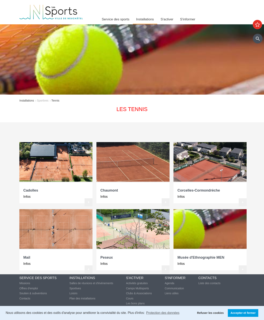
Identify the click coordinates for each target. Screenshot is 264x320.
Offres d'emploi (28, 288)
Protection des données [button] (162, 312)
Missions (24, 283)
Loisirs (73, 293)
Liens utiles (171, 293)
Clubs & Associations (139, 293)
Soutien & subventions (33, 293)
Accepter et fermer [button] (243, 312)
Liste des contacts (209, 283)
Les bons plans (135, 303)
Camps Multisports (137, 288)
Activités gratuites (137, 283)
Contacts (24, 298)
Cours (129, 298)
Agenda (169, 283)
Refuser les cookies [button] (210, 312)
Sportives (42, 100)
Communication (174, 288)
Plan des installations (82, 298)
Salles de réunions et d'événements (91, 283)
